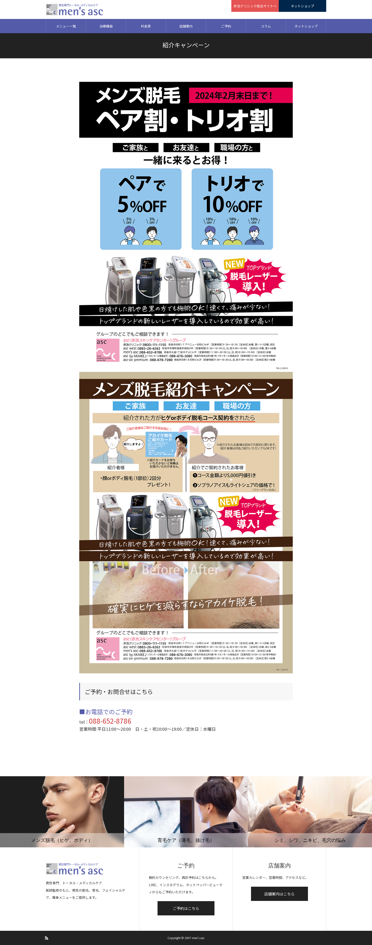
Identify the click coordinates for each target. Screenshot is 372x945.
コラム (266, 26)
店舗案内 (186, 26)
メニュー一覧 (66, 26)
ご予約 (226, 26)
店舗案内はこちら (279, 894)
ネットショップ (306, 26)
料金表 (146, 26)
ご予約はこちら (186, 908)
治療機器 (106, 26)
